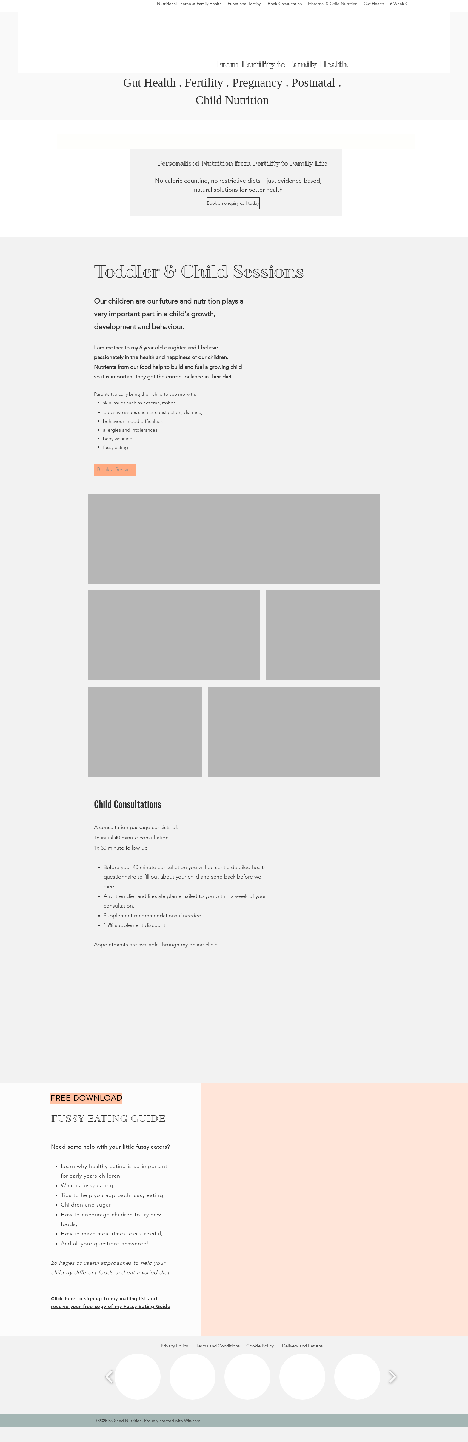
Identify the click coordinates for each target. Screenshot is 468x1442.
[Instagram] (435, 7)
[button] (138, 1377)
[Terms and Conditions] (218, 1346)
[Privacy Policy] (174, 1346)
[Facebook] (420, 7)
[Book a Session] (115, 470)
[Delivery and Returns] (302, 1346)
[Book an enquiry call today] (233, 203)
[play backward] (109, 1376)
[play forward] (392, 1376)
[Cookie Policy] (260, 1346)
